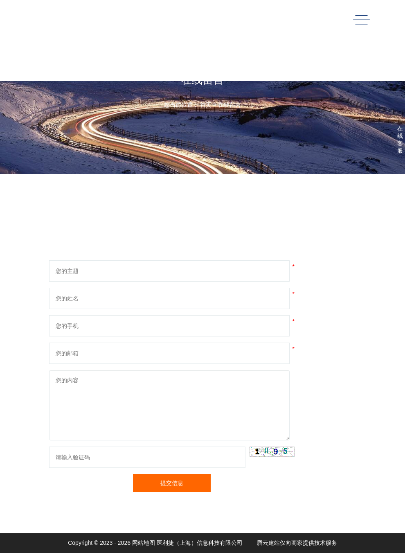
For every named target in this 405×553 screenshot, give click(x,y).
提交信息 (171, 483)
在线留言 (229, 105)
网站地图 (143, 542)
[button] (272, 452)
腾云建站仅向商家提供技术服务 (297, 542)
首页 (206, 105)
